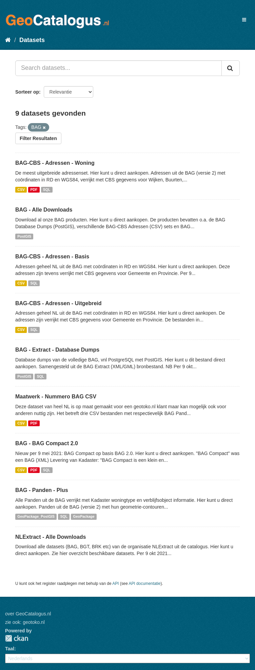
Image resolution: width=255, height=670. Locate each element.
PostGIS (24, 236)
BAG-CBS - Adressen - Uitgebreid (58, 303)
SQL (47, 190)
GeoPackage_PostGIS (36, 517)
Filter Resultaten (38, 138)
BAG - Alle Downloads (43, 210)
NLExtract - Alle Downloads (50, 537)
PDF (33, 190)
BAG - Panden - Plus (41, 490)
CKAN (16, 638)
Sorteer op (27, 92)
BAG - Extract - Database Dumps (57, 350)
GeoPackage (84, 517)
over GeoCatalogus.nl (28, 613)
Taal (9, 648)
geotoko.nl (34, 622)
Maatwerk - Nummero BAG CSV (55, 396)
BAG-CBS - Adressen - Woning (55, 163)
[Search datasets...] (118, 68)
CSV (21, 190)
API (115, 583)
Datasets (32, 40)
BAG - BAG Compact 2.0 (46, 443)
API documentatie (145, 583)
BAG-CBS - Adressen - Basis (52, 256)
